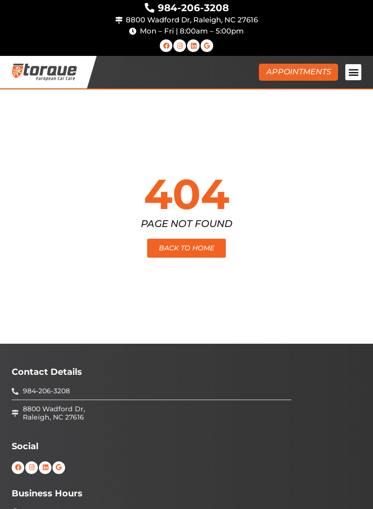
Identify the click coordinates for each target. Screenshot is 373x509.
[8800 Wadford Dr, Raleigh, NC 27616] (118, 20)
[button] (353, 72)
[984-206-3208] (149, 8)
